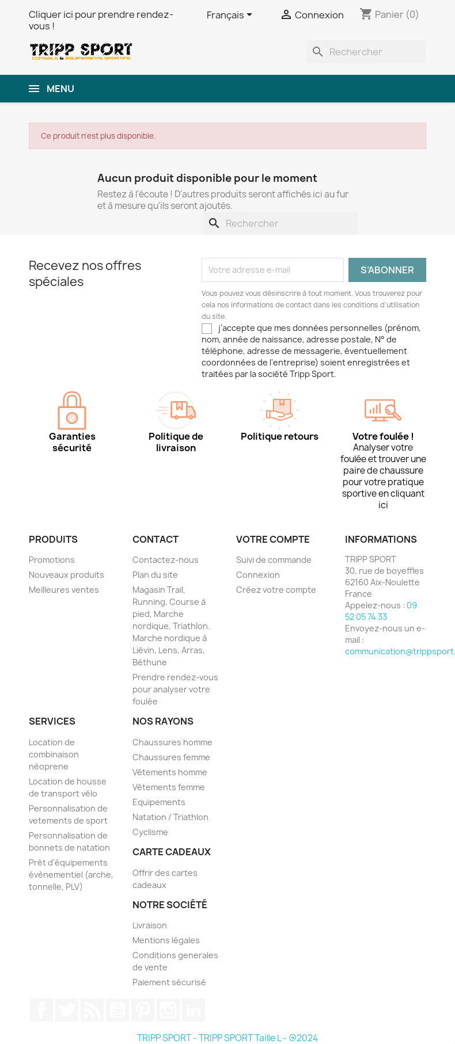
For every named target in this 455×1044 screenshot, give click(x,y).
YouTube (117, 1010)
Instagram (168, 1010)
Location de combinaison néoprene (54, 754)
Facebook (41, 1010)
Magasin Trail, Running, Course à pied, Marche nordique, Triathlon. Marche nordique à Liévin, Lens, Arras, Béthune (171, 626)
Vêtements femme (168, 787)
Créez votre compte (276, 589)
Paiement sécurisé (169, 982)
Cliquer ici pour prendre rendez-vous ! (101, 20)
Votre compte (273, 539)
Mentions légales (166, 940)
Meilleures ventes (64, 589)
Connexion (258, 574)
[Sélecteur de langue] (231, 15)
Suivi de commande (274, 559)
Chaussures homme (172, 742)
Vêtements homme (169, 772)
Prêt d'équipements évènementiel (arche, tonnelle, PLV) (71, 874)
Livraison (149, 925)
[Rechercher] (366, 51)
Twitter (66, 1010)
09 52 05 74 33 (381, 611)
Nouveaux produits (66, 574)
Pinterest (142, 1010)
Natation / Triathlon (170, 816)
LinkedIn (193, 1010)
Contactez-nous (165, 559)
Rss (92, 1010)
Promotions (52, 559)
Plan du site (155, 574)
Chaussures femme (171, 757)
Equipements (158, 802)
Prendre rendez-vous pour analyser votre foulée (175, 689)
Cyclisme (150, 831)
